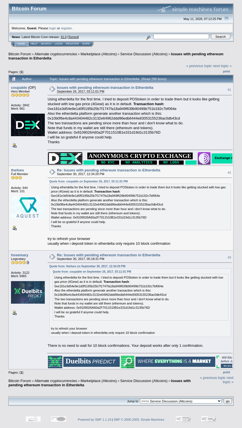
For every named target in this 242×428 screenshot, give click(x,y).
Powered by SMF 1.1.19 (94, 419)
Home (21, 43)
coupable (19, 87)
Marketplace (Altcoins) (99, 54)
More (86, 43)
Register (72, 43)
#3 (229, 257)
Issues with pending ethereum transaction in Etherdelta (105, 87)
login (52, 28)
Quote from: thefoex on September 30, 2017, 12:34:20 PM (87, 266)
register (66, 28)
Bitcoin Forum (19, 54)
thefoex (17, 170)
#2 (229, 172)
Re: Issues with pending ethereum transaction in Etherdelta (108, 170)
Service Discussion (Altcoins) (144, 54)
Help (34, 43)
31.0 (63, 37)
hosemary (19, 255)
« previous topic (199, 66)
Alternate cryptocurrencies (56, 54)
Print (226, 71)
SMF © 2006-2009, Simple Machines (139, 419)
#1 (229, 89)
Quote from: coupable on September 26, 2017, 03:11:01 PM (88, 181)
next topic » (222, 66)
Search (46, 43)
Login (59, 43)
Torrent (73, 37)
